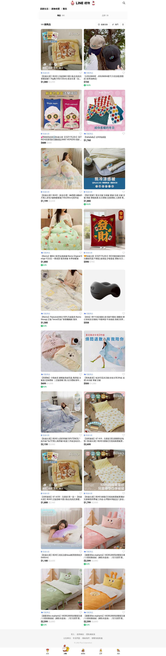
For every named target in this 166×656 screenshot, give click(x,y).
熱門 (116, 24)
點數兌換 (104, 24)
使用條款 (80, 634)
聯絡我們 (86, 638)
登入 (73, 634)
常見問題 (76, 638)
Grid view (123, 24)
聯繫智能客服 (97, 638)
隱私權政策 (90, 634)
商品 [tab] (61, 15)
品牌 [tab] (105, 15)
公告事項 (67, 638)
